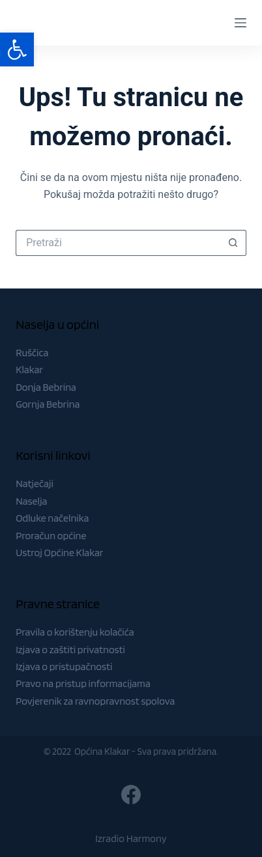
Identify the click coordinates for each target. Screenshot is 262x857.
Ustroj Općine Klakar (59, 552)
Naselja (31, 501)
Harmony (146, 838)
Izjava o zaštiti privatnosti (70, 649)
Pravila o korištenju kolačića (75, 632)
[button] (17, 49)
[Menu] (240, 23)
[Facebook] (131, 794)
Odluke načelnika (52, 518)
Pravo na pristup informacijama (83, 683)
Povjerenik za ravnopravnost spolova (95, 701)
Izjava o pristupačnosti (64, 666)
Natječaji (34, 483)
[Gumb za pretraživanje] (233, 243)
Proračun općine (51, 535)
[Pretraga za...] (118, 243)
